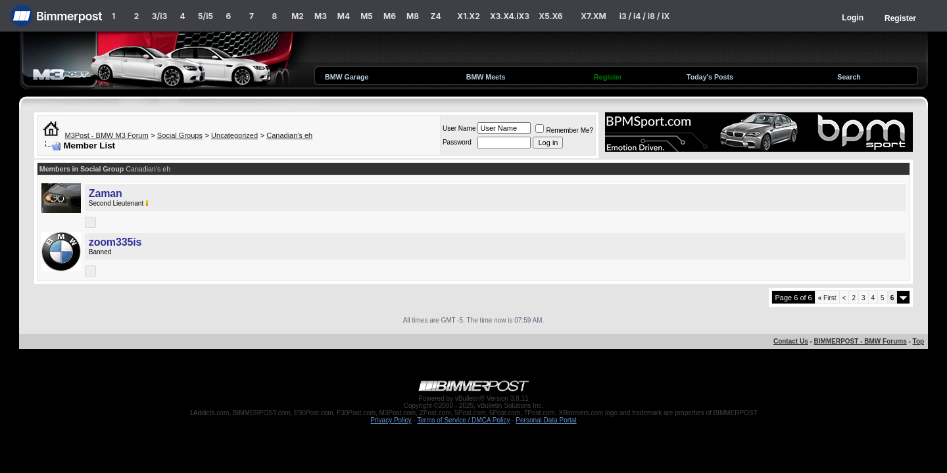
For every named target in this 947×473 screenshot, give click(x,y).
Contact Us (790, 341)
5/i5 (205, 16)
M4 (343, 16)
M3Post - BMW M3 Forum (107, 135)
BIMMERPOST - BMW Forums (860, 341)
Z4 (435, 16)
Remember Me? (564, 130)
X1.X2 (468, 16)
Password (457, 142)
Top (919, 341)
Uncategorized (234, 135)
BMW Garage (346, 77)
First (827, 298)
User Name (459, 128)
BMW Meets (486, 77)
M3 (320, 16)
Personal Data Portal (546, 420)
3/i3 (159, 16)
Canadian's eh (289, 135)
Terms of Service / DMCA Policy (463, 420)
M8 (412, 16)
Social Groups (180, 135)
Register (900, 18)
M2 (297, 16)
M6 (389, 16)
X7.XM (593, 16)
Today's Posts (710, 77)
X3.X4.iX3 (509, 16)
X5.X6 (550, 16)
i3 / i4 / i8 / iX (644, 16)
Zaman (105, 193)
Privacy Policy (390, 420)
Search (849, 77)
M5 (366, 16)
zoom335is (115, 242)
